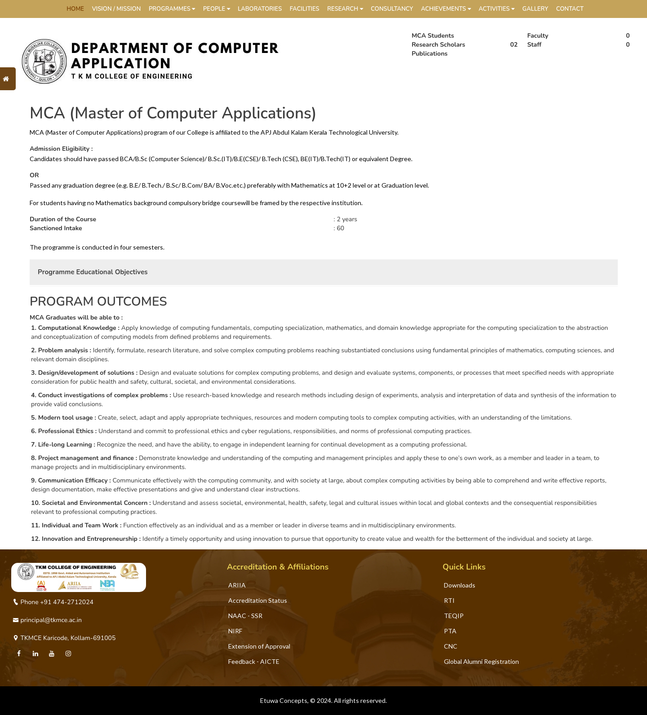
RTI (449, 600)
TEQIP (454, 615)
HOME (75, 9)
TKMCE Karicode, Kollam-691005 (64, 638)
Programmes (172, 9)
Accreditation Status (257, 600)
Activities (496, 9)
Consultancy (392, 9)
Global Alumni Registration (481, 661)
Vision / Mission (116, 9)
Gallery (535, 9)
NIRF (235, 631)
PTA (450, 631)
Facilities (304, 9)
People (216, 9)
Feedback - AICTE (253, 661)
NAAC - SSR (245, 615)
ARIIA (237, 585)
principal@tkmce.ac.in (47, 620)
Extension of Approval (259, 646)
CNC (450, 646)
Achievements (446, 9)
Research (345, 9)
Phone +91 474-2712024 (53, 602)
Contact (570, 9)
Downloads (459, 585)
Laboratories (260, 9)
